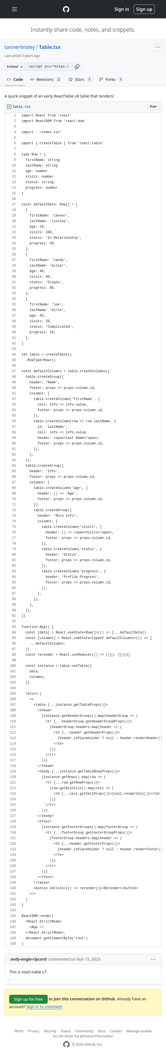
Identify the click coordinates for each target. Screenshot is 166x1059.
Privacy (33, 1031)
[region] (83, 530)
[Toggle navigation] (14, 9)
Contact (116, 1031)
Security (50, 1031)
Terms (19, 1031)
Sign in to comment (44, 1006)
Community (84, 1031)
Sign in (122, 9)
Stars (80, 79)
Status (66, 1031)
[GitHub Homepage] (66, 1044)
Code (15, 79)
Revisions (46, 79)
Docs (102, 1031)
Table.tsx (50, 47)
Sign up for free (28, 999)
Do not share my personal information (83, 1036)
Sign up (144, 9)
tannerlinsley (19, 47)
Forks (111, 79)
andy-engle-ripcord (28, 959)
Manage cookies (139, 1031)
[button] (77, 67)
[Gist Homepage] (66, 9)
